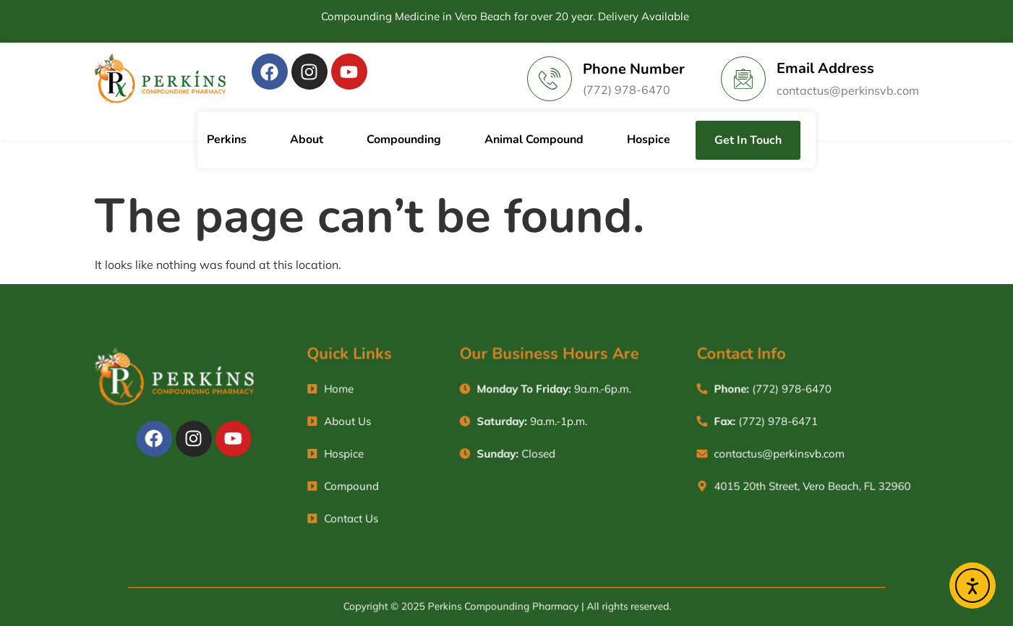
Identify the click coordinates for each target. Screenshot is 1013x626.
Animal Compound (534, 139)
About (306, 139)
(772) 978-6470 (626, 89)
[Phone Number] (549, 78)
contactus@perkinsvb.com (848, 90)
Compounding (404, 139)
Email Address (825, 68)
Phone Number (634, 69)
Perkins (227, 139)
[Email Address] (743, 78)
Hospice (648, 139)
